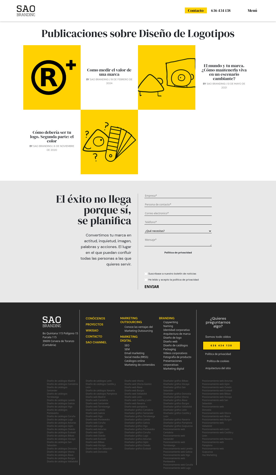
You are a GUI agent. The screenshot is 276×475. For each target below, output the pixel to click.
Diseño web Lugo (94, 425)
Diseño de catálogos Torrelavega (57, 395)
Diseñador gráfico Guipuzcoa (178, 425)
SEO (127, 345)
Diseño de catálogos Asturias (61, 422)
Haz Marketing (209, 454)
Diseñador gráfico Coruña (138, 432)
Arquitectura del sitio (218, 368)
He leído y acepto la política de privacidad (173, 279)
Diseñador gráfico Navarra (176, 419)
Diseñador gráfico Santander (139, 413)
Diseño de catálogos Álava (60, 454)
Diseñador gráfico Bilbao (175, 380)
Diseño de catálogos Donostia (62, 448)
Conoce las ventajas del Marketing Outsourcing (139, 329)
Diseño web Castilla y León (138, 400)
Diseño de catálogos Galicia (61, 403)
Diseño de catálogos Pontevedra (57, 411)
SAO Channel (96, 342)
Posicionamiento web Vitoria (216, 413)
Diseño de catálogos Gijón (60, 425)
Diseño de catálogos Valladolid (62, 461)
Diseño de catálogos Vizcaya (61, 438)
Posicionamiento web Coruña (178, 464)
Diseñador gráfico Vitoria (176, 396)
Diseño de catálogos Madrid (61, 380)
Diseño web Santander (97, 403)
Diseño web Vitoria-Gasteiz (138, 384)
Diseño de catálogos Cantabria (62, 384)
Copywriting (170, 322)
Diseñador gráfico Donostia (177, 393)
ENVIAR (151, 286)
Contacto (196, 10)
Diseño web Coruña (96, 422)
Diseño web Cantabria (97, 400)
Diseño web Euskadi (96, 438)
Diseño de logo (172, 337)
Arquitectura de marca (177, 334)
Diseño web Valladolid (136, 393)
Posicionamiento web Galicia (177, 451)
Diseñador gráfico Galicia (137, 422)
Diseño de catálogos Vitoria (61, 451)
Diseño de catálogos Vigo (59, 406)
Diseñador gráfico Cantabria (139, 409)
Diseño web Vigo (94, 416)
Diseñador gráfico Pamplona (177, 422)
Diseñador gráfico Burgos (176, 403)
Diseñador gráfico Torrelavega (140, 416)
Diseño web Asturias (96, 429)
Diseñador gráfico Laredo (137, 419)
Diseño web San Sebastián (99, 448)
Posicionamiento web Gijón (216, 384)
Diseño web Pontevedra (98, 419)
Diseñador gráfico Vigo (136, 425)
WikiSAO (92, 330)
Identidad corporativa (176, 330)
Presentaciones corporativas (172, 363)
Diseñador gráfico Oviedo (138, 445)
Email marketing (134, 353)
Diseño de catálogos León (99, 380)
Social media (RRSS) (136, 357)
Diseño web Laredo (95, 409)
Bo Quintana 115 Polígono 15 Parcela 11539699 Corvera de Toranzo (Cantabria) (60, 339)
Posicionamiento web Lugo (177, 467)
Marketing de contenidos (140, 365)
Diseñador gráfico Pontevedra (140, 429)
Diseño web (170, 341)
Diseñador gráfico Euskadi (138, 448)
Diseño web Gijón (95, 432)
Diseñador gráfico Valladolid (177, 406)
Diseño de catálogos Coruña (61, 416)
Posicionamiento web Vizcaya (217, 396)
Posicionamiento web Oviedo (217, 387)
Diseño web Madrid (95, 396)
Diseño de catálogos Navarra (100, 390)
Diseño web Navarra (135, 403)
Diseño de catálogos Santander (57, 389)
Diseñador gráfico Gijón (137, 442)
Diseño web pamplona (136, 406)
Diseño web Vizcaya (96, 445)
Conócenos (95, 318)
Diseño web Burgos (134, 390)
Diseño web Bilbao (95, 442)
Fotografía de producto (177, 357)
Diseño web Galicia (95, 413)
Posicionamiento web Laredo (178, 448)
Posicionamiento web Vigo (176, 454)
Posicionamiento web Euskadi (217, 390)
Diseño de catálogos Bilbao (60, 435)
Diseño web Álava (134, 387)
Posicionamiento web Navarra (217, 438)
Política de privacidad (178, 252)
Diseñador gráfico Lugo (136, 435)
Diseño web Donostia (96, 451)
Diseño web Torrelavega (98, 406)
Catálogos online (135, 361)
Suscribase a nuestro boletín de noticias (172, 273)
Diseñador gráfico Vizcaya (176, 384)
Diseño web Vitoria (134, 380)
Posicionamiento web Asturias (217, 380)
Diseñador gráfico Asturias (138, 438)
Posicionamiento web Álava (216, 416)
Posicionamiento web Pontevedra (174, 460)
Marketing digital (173, 368)
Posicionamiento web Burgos (217, 419)
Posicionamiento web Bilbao (216, 393)
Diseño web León (133, 396)
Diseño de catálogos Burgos (61, 458)
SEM (127, 349)
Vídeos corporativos (175, 353)
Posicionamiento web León (215, 429)
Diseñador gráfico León (175, 409)
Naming (168, 326)
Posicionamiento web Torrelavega (174, 444)
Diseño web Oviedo (95, 435)
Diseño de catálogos (175, 345)
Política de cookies (218, 361)
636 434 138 (221, 10)
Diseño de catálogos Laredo (61, 400)
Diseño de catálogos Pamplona (101, 393)
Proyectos (94, 324)
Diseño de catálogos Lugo (60, 419)
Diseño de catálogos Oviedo (61, 429)
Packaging (169, 349)
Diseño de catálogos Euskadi (61, 432)
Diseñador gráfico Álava (175, 400)
